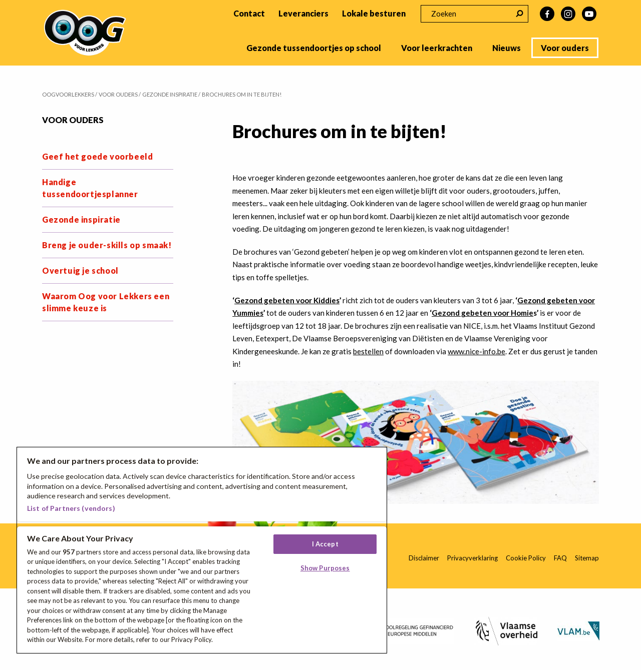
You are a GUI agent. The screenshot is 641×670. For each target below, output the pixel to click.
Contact (249, 13)
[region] (202, 550)
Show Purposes (325, 568)
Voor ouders (565, 48)
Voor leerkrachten (436, 48)
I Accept (325, 544)
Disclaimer (424, 558)
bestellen (368, 351)
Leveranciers (303, 13)
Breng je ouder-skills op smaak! (107, 245)
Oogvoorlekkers (68, 94)
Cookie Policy (526, 558)
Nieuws (506, 48)
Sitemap (587, 558)
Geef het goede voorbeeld (97, 156)
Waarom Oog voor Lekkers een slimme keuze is (105, 302)
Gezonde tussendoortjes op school (313, 48)
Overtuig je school (80, 270)
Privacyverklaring (472, 558)
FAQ (560, 558)
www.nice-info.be (476, 351)
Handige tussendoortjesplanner (90, 188)
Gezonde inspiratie (81, 219)
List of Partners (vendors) (71, 508)
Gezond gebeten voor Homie (482, 312)
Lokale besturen (374, 13)
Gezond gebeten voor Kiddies (287, 300)
